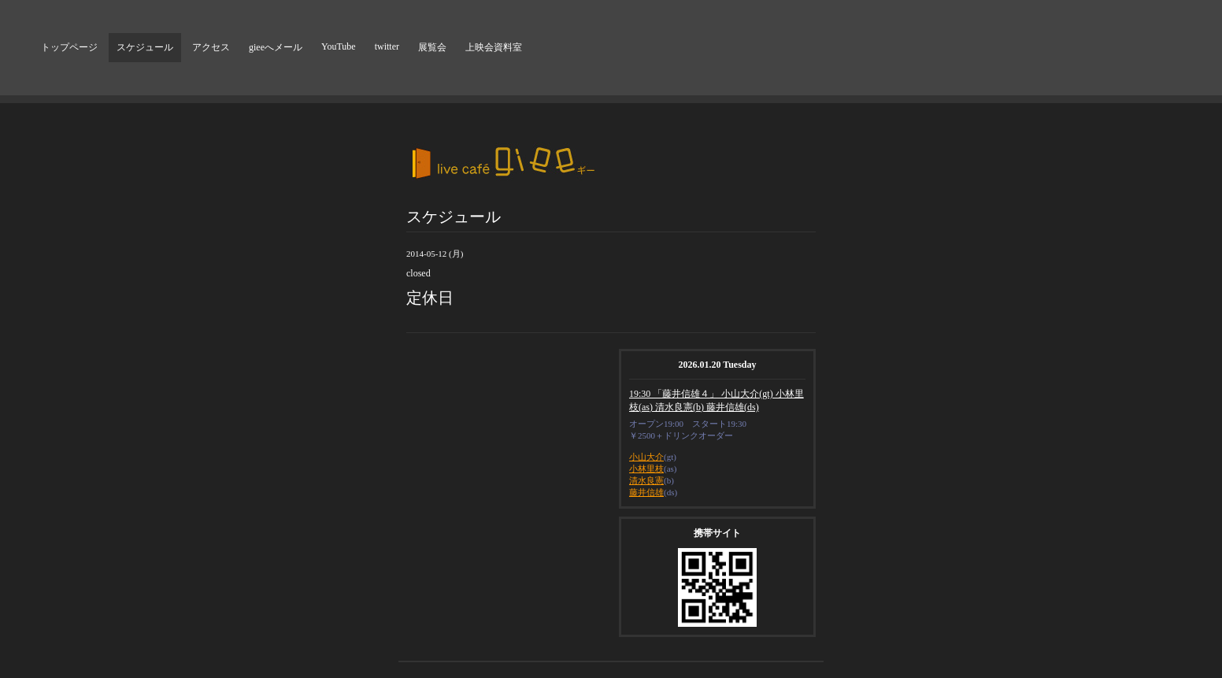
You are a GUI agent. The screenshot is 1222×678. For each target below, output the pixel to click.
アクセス (211, 47)
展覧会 (432, 47)
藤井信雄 (646, 492)
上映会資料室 (493, 47)
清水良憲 (646, 480)
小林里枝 (646, 468)
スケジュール (145, 47)
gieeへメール (275, 47)
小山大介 (646, 456)
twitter (387, 46)
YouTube (338, 46)
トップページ (69, 47)
